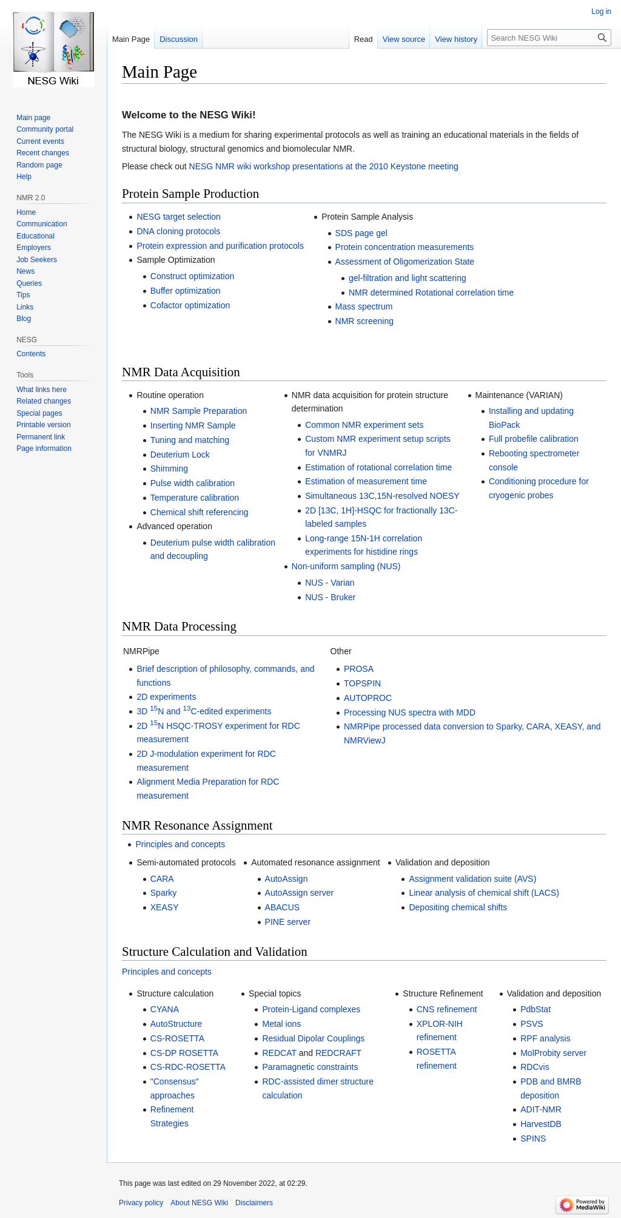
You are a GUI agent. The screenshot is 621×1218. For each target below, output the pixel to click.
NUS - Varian (329, 582)
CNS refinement (447, 1009)
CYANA (164, 1009)
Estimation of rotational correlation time (378, 467)
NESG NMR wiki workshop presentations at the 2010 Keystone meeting (323, 166)
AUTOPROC (368, 698)
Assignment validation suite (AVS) (472, 879)
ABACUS (282, 907)
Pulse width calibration (192, 483)
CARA (162, 879)
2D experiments (166, 697)
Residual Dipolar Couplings (313, 1038)
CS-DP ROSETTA (184, 1053)
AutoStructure (176, 1024)
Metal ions (281, 1024)
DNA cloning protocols (178, 231)
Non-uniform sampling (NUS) (346, 566)
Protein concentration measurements (404, 247)
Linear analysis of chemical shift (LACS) (484, 893)
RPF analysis (545, 1038)
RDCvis (534, 1067)
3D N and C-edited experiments (203, 711)
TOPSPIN (362, 683)
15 (154, 722)
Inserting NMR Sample (193, 425)
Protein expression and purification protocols (220, 246)
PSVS (531, 1024)
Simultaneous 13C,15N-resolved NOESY (382, 496)
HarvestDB (541, 1124)
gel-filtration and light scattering (407, 278)
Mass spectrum (364, 306)
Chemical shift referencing (199, 512)
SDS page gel (361, 233)
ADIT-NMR (541, 1109)
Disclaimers (254, 1203)
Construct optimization (192, 276)
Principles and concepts (180, 844)
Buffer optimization (185, 291)
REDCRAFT (338, 1053)
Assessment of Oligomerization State (405, 261)
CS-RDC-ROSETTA (188, 1067)
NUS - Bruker (330, 597)
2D (143, 726)
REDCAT (279, 1053)
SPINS (533, 1138)
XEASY (164, 907)
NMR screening (364, 321)
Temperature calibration (194, 497)
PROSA (359, 669)
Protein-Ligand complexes (311, 1009)
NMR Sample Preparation (198, 411)
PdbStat (535, 1009)
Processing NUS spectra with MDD (409, 712)
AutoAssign (286, 879)
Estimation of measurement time (366, 481)
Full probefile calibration (534, 439)
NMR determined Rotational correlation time (431, 292)
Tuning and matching (189, 440)
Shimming (169, 468)
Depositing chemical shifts (458, 907)
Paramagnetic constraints (310, 1067)
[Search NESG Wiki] (549, 37)
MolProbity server (553, 1053)
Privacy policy (141, 1203)
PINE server (287, 922)
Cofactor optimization (190, 305)
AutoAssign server (299, 893)
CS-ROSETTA (177, 1038)
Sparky (163, 893)
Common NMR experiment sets (364, 425)
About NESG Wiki (199, 1203)
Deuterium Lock (180, 454)
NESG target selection (178, 217)
